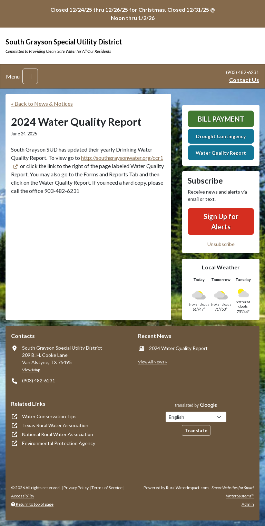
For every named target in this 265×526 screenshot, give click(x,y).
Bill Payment (221, 119)
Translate (196, 430)
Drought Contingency (221, 136)
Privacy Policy (76, 487)
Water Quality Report (221, 153)
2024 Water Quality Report (178, 348)
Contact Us (244, 79)
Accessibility (22, 495)
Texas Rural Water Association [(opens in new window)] (55, 425)
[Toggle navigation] (30, 76)
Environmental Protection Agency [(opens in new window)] (58, 443)
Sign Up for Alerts (221, 221)
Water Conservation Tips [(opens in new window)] (49, 416)
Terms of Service (106, 487)
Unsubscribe (221, 244)
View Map (31, 369)
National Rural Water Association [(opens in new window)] (57, 434)
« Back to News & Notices (42, 103)
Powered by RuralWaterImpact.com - (199, 491)
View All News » (152, 361)
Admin (248, 504)
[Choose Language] (196, 417)
